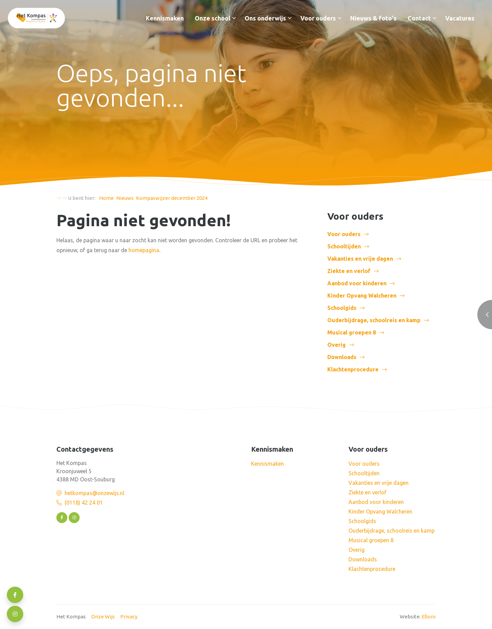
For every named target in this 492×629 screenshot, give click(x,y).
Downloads (341, 357)
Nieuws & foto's (373, 18)
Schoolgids (341, 308)
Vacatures (460, 18)
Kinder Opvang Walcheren (361, 295)
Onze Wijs (103, 616)
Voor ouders (318, 18)
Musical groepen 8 (351, 332)
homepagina (143, 250)
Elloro (429, 616)
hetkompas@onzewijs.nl (94, 493)
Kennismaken (165, 18)
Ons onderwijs (265, 18)
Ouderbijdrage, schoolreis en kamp (374, 320)
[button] (234, 18)
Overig (336, 345)
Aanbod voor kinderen (356, 283)
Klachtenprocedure (353, 369)
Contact (419, 18)
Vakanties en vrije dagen (360, 259)
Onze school (212, 18)
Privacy (128, 616)
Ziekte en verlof (348, 271)
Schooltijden (344, 246)
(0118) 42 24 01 (84, 503)
